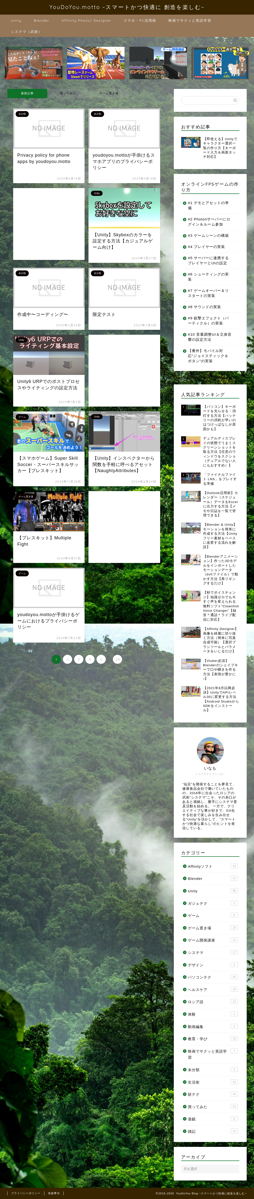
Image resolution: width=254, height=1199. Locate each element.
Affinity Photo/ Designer (87, 20)
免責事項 (54, 1193)
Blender (41, 20)
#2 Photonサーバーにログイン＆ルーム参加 (207, 221)
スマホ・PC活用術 (140, 20)
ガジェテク (213, 903)
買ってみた (68, 93)
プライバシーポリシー (25, 1193)
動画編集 (213, 1026)
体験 (213, 1013)
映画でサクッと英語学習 (189, 20)
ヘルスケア (213, 989)
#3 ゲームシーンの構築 (208, 235)
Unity (16, 20)
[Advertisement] (49, 224)
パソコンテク (213, 976)
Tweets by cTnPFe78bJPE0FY (199, 378)
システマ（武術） (26, 31)
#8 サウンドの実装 (204, 307)
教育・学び (213, 1038)
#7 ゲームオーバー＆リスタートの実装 (208, 293)
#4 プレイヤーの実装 (206, 247)
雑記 (213, 1131)
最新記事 (27, 93)
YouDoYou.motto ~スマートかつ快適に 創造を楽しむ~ (127, 7)
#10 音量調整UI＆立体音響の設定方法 (208, 337)
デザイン (213, 964)
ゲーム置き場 (108, 93)
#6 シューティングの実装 (208, 276)
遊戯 (213, 1118)
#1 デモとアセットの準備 (208, 205)
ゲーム (213, 915)
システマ (213, 952)
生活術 (213, 1081)
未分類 (213, 1069)
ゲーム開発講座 (213, 939)
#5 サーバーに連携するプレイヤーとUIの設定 (208, 260)
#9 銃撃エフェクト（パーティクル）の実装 (208, 320)
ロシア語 (213, 1001)
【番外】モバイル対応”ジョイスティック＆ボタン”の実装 (208, 356)
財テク (213, 1094)
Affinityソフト (213, 866)
